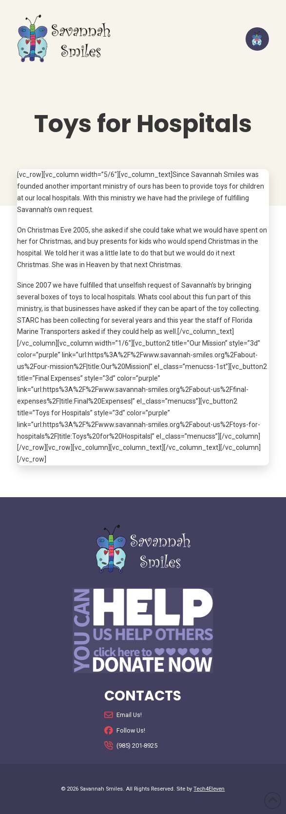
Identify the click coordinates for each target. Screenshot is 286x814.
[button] (257, 39)
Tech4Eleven (209, 789)
